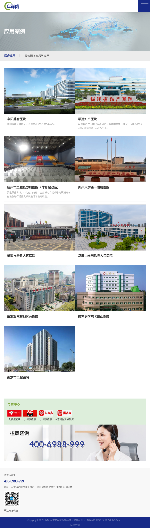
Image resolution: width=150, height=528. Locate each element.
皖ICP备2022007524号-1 (109, 520)
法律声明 (75, 525)
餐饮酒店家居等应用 (37, 55)
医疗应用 (9, 55)
